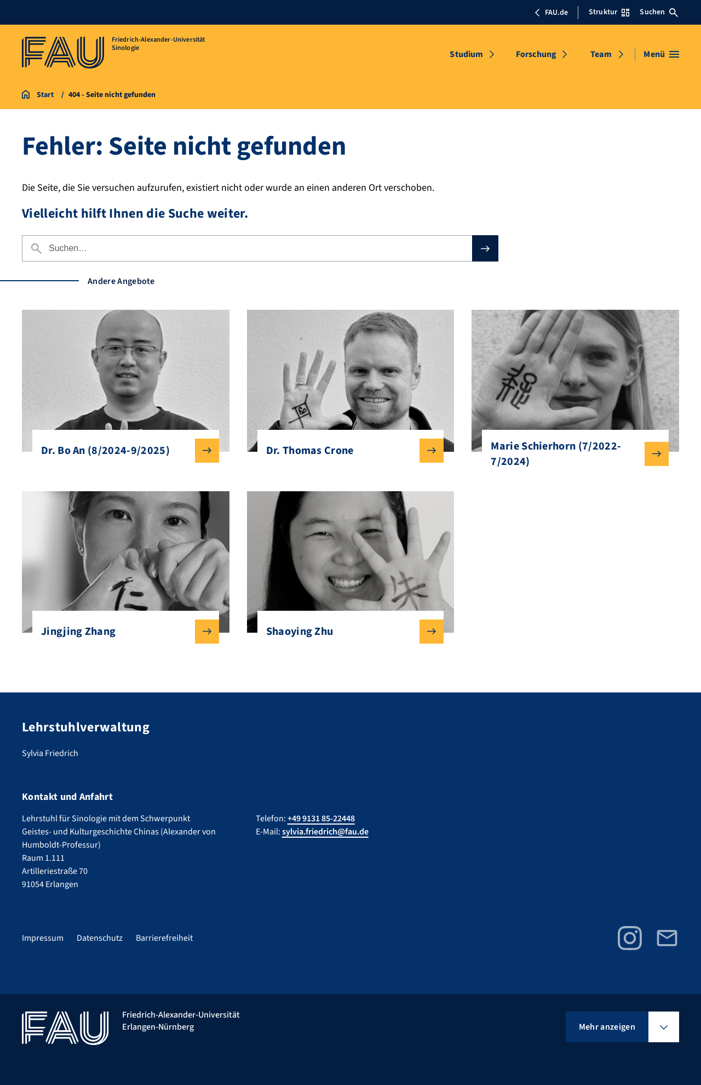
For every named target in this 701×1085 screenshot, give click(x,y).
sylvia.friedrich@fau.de (325, 832)
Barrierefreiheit (164, 938)
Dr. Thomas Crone (346, 451)
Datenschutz (100, 938)
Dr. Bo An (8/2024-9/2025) (121, 451)
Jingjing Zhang (121, 632)
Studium (466, 54)
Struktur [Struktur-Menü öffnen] (609, 12)
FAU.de (551, 12)
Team (601, 54)
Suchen (659, 12)
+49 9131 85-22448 (321, 819)
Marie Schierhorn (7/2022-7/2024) (571, 454)
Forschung (536, 54)
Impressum (43, 938)
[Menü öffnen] (661, 54)
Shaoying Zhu (346, 632)
